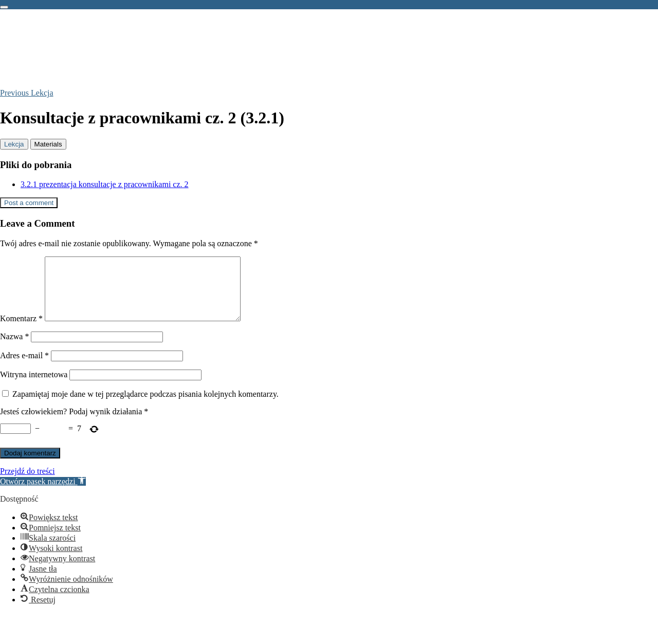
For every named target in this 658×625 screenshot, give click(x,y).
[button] (43, 493)
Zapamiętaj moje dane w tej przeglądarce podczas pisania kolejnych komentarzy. (145, 406)
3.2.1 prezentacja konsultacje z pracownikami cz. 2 (105, 184)
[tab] (14, 144)
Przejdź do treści (27, 483)
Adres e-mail (24, 367)
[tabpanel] (329, 174)
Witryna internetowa (33, 386)
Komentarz (21, 330)
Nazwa (14, 348)
